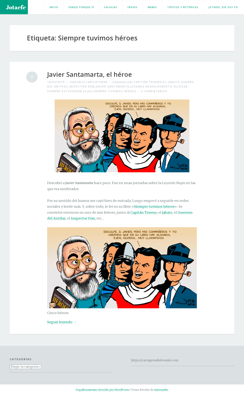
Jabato (167, 212)
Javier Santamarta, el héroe (89, 74)
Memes (152, 7)
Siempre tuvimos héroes (114, 91)
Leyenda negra (143, 86)
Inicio (54, 7)
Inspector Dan (82, 86)
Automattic (161, 389)
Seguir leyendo (62, 322)
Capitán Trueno (148, 82)
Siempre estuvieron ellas (69, 91)
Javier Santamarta (112, 86)
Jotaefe (16, 7)
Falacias (110, 7)
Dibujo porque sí (81, 7)
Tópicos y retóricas (182, 7)
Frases (133, 7)
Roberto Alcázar (172, 86)
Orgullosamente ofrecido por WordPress (102, 389)
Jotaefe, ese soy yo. (224, 7)
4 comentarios (154, 91)
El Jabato (171, 82)
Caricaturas (97, 82)
